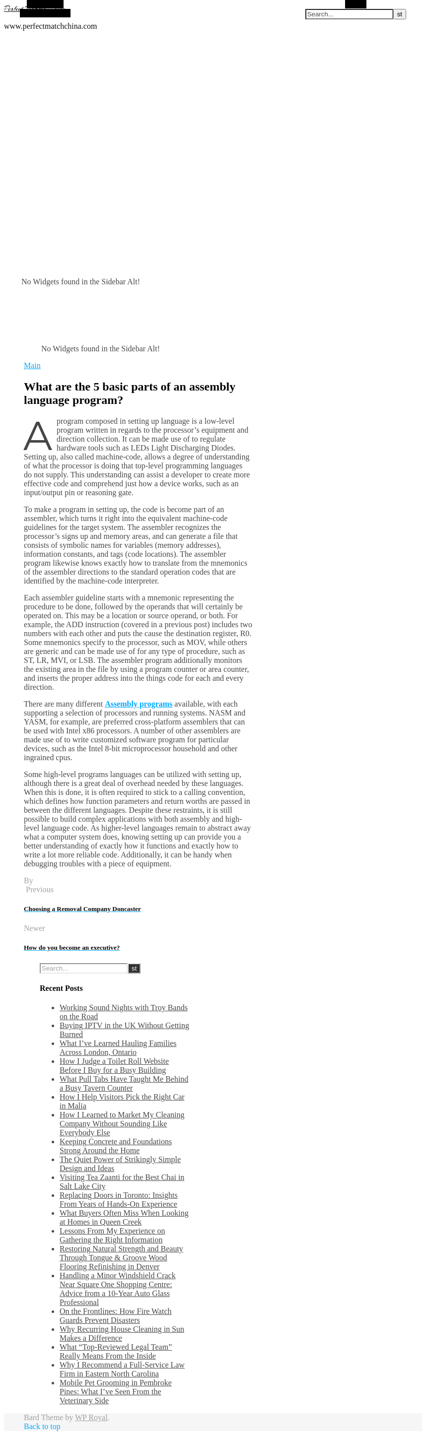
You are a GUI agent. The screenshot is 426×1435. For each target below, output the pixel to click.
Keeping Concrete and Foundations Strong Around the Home (116, 1146)
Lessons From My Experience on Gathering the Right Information (112, 1235)
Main (32, 365)
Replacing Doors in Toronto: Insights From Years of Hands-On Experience (119, 1199)
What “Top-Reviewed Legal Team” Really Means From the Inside (116, 1351)
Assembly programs (138, 704)
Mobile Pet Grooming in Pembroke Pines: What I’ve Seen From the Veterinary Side (116, 1391)
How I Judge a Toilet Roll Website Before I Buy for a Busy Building (114, 1065)
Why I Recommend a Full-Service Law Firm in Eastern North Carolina (122, 1369)
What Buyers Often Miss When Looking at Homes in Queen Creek (124, 1217)
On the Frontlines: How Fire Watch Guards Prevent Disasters (116, 1315)
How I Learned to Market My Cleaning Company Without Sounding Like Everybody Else (122, 1123)
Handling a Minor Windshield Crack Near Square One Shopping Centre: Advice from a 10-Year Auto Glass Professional (118, 1288)
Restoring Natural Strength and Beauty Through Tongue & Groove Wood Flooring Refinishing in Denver (121, 1257)
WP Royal (91, 1417)
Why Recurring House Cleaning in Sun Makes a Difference (122, 1333)
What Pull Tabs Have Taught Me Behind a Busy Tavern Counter (124, 1083)
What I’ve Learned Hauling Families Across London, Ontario (118, 1047)
